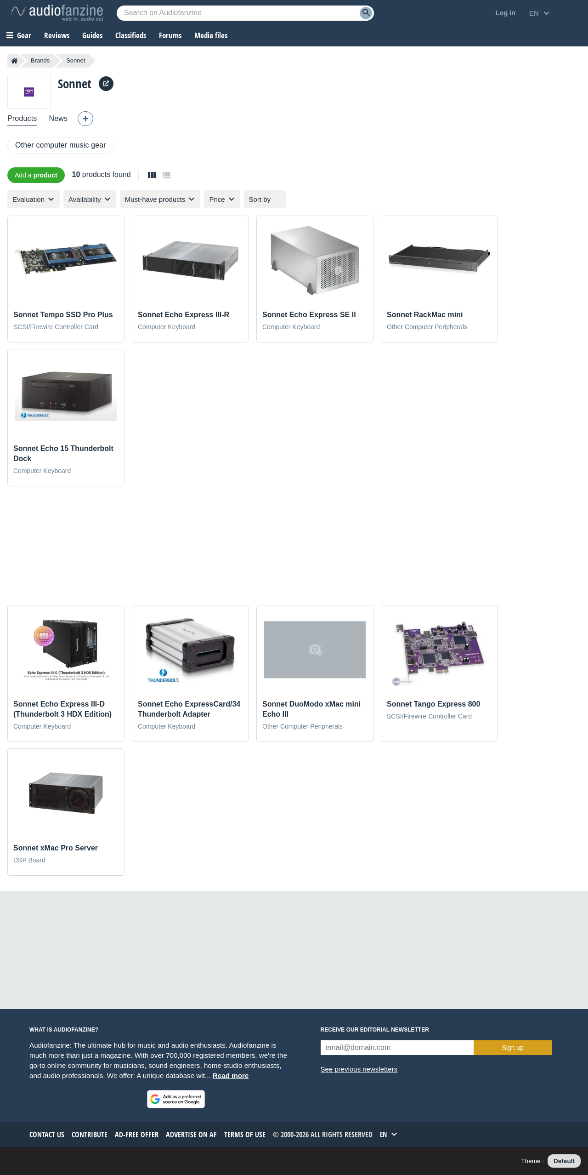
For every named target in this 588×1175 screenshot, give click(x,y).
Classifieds (130, 35)
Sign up (512, 1047)
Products (22, 118)
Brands (40, 60)
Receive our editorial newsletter (375, 1030)
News (58, 118)
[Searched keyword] (245, 13)
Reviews (56, 35)
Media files (210, 35)
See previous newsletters (359, 1069)
